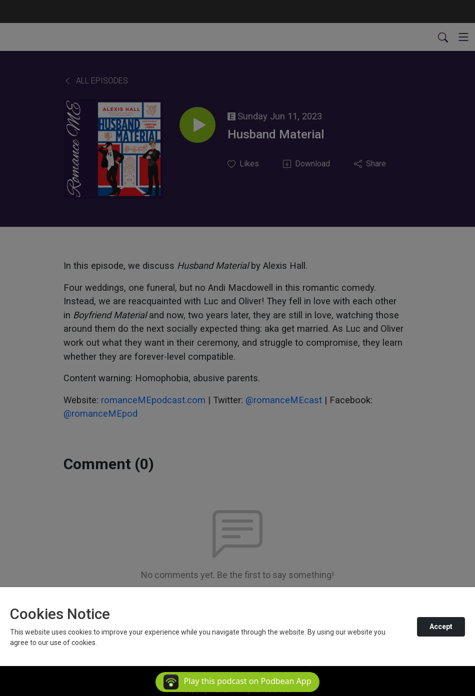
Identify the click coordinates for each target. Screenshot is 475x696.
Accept (441, 627)
